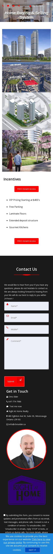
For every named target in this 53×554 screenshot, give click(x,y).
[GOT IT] (32, 550)
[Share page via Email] (19, 5)
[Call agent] (3, 5)
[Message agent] (26, 406)
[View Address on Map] (26, 417)
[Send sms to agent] (8, 5)
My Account (36, 5)
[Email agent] (13, 5)
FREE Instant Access (26, 189)
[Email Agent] (26, 424)
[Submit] (14, 381)
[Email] (26, 317)
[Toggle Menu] (48, 3)
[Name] (26, 306)
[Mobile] (26, 329)
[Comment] (26, 353)
